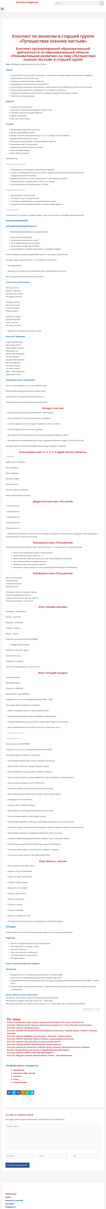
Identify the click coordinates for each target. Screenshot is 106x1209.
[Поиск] (102, 3)
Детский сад (19, 1070)
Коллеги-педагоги (27, 2)
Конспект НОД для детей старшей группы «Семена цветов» (34, 1044)
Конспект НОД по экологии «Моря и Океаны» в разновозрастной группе (40, 1039)
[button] (2, 9)
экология (17, 1076)
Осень (16, 1079)
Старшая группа (20, 1082)
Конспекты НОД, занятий (24, 1073)
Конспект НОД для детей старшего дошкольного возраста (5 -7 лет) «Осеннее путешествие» (49, 1025)
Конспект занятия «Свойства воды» (23, 1028)
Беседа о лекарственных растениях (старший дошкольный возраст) (38, 1050)
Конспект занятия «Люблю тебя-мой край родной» (30, 1052)
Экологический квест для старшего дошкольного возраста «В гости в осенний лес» (45, 1022)
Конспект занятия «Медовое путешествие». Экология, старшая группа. (39, 1036)
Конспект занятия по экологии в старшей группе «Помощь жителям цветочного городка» (48, 1047)
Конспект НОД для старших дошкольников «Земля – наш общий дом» (39, 1055)
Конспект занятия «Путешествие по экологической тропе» (34, 1041)
